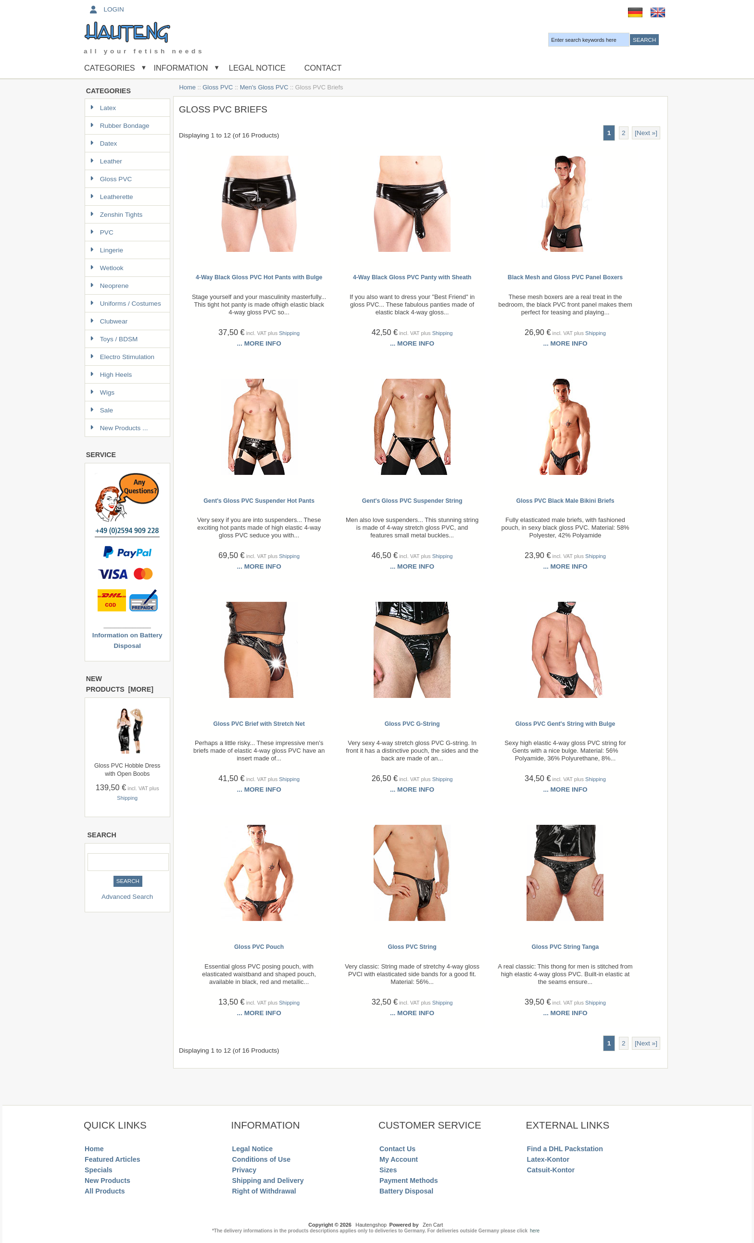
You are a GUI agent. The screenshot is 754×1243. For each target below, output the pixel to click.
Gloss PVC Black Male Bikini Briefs (565, 500)
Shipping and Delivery (268, 1180)
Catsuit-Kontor (551, 1170)
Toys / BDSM (114, 339)
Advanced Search (127, 896)
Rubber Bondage (120, 125)
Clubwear (108, 321)
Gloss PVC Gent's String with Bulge (565, 724)
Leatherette (111, 196)
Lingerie (106, 250)
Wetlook (107, 268)
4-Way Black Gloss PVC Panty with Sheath (412, 277)
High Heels (111, 374)
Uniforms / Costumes (125, 303)
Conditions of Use (261, 1159)
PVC (101, 232)
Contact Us (397, 1149)
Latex (103, 108)
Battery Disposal (406, 1191)
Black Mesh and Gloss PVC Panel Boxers (565, 277)
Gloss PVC (217, 87)
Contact (323, 67)
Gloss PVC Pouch (259, 947)
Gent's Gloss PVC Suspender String (412, 500)
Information (181, 67)
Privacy (244, 1170)
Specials (99, 1170)
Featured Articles (112, 1159)
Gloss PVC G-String (412, 724)
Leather (106, 161)
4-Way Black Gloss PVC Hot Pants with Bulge (259, 277)
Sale (101, 410)
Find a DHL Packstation (565, 1149)
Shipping (127, 798)
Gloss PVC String (412, 947)
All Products (105, 1191)
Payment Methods (408, 1180)
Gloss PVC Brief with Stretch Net (258, 724)
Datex (103, 143)
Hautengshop (371, 1225)
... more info (259, 343)
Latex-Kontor (548, 1159)
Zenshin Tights (116, 214)
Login (106, 9)
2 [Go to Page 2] (624, 133)
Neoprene (109, 285)
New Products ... (119, 428)
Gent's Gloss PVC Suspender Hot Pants (258, 500)
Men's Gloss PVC (264, 87)
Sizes (388, 1170)
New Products (107, 1180)
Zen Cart (433, 1225)
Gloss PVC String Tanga (565, 947)
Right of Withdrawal (264, 1191)
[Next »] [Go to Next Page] (646, 133)
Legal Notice (256, 67)
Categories (109, 67)
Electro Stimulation (122, 356)
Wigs (102, 392)
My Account (398, 1159)
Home (187, 87)
